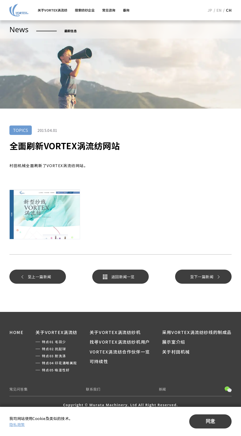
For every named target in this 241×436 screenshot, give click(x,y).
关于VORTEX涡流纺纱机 (115, 332)
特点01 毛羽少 (54, 341)
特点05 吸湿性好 (55, 370)
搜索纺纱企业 (85, 10)
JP (210, 10)
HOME (16, 332)
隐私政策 (17, 424)
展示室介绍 (173, 342)
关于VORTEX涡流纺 (52, 10)
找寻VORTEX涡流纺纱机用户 (120, 342)
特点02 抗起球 (54, 348)
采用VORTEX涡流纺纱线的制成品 (197, 332)
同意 (210, 421)
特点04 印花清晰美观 (59, 363)
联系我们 (93, 389)
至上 (39, 277)
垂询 (126, 10)
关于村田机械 (176, 352)
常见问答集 (18, 389)
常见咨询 (108, 10)
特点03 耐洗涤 (54, 356)
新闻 (162, 389)
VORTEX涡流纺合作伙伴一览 (120, 352)
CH (229, 10)
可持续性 (99, 361)
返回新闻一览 (122, 276)
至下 (201, 277)
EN (219, 10)
